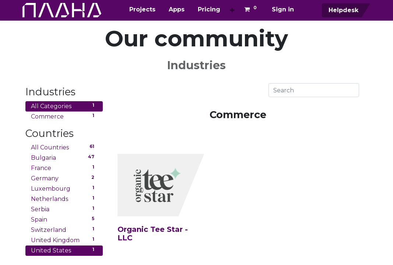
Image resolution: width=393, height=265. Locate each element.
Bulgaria (64, 157)
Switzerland (64, 229)
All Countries (64, 147)
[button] (232, 10)
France (64, 168)
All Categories (64, 106)
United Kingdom (64, 240)
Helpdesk (340, 10)
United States (64, 250)
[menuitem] (142, 9)
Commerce (64, 116)
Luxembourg (64, 188)
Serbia (64, 209)
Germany (64, 178)
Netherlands (64, 198)
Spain (64, 219)
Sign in (283, 9)
